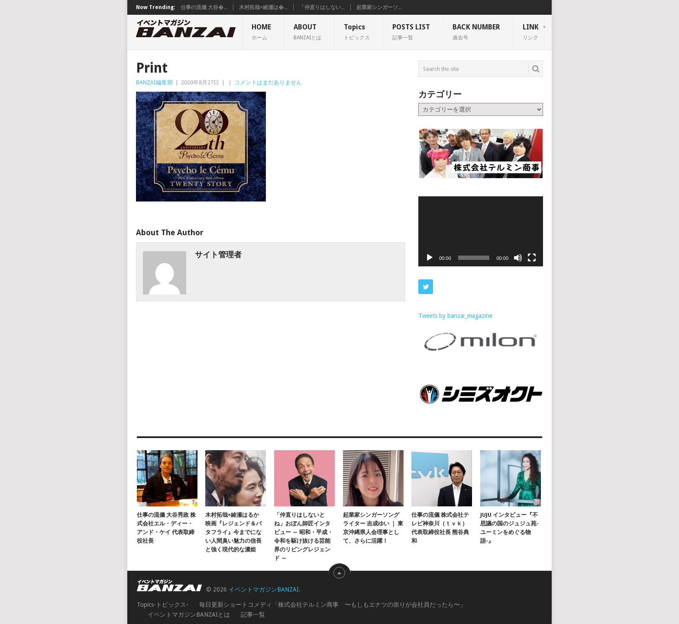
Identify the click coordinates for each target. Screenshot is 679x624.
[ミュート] (518, 257)
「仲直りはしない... (322, 7)
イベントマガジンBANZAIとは (189, 614)
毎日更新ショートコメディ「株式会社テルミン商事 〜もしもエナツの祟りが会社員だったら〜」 (332, 604)
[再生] (429, 257)
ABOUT (307, 31)
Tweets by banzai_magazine (455, 315)
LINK (531, 31)
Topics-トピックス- (162, 604)
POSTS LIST (411, 31)
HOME (261, 31)
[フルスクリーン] (531, 257)
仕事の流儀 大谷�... (204, 7)
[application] (480, 231)
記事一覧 (253, 614)
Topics (357, 31)
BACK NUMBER (476, 31)
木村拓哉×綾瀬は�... (263, 7)
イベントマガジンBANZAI (264, 589)
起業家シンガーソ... (379, 7)
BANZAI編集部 (154, 82)
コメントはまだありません (268, 82)
